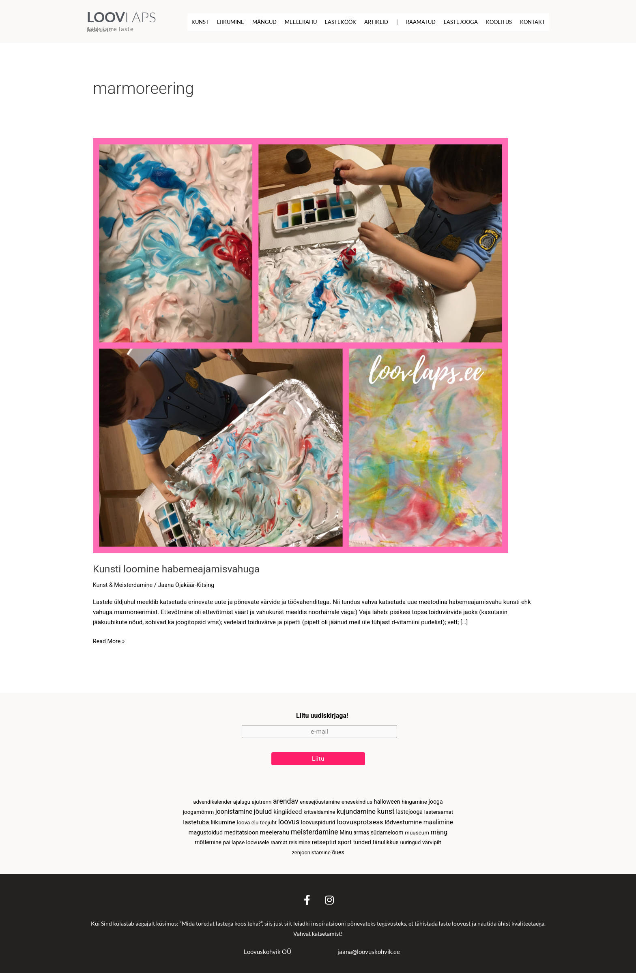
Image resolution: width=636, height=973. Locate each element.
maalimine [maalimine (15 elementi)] (438, 820)
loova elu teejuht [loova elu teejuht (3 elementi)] (257, 820)
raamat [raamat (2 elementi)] (279, 842)
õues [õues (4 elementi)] (338, 852)
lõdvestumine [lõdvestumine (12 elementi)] (403, 820)
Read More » (110, 640)
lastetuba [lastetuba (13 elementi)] (196, 820)
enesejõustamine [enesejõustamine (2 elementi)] (320, 799)
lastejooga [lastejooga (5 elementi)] (409, 809)
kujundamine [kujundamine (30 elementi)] (356, 809)
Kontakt (532, 22)
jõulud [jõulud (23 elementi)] (263, 809)
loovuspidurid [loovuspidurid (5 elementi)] (318, 820)
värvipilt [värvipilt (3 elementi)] (431, 842)
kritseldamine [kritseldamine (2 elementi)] (319, 810)
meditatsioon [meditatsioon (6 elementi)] (241, 831)
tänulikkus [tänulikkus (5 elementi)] (386, 842)
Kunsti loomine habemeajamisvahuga (181, 568)
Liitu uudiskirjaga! (322, 712)
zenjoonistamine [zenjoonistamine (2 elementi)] (311, 852)
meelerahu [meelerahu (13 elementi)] (274, 831)
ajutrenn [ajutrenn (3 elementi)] (262, 799)
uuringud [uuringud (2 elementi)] (410, 842)
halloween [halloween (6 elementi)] (387, 799)
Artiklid (376, 22)
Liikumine (230, 22)
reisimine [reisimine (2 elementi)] (299, 842)
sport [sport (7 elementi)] (345, 841)
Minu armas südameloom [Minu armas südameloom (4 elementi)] (371, 831)
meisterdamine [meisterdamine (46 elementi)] (314, 831)
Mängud (264, 22)
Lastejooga (461, 22)
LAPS (121, 17)
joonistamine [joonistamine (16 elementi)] (233, 809)
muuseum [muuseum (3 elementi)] (417, 831)
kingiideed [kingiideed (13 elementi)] (287, 809)
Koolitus (499, 22)
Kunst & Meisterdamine (124, 584)
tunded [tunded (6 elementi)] (362, 842)
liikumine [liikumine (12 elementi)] (223, 820)
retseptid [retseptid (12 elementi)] (324, 841)
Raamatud (421, 22)
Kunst (200, 22)
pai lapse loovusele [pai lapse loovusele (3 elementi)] (246, 842)
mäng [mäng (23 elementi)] (439, 831)
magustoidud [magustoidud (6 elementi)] (206, 831)
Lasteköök (340, 22)
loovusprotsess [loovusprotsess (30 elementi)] (360, 820)
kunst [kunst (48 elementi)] (386, 809)
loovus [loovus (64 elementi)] (289, 819)
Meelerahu (301, 22)
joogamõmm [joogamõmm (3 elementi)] (198, 810)
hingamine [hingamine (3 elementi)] (414, 799)
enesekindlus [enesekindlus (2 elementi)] (357, 799)
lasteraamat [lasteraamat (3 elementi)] (438, 810)
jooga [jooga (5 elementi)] (436, 799)
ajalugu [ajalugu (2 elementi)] (241, 799)
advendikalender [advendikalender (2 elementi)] (212, 799)
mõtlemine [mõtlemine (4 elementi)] (208, 842)
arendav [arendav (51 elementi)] (286, 798)
